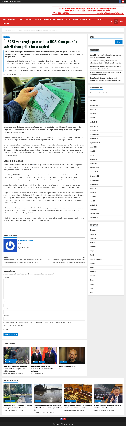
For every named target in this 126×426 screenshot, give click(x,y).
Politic (91, 19)
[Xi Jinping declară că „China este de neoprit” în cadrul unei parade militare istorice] (108, 393)
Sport (91, 288)
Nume (6, 302)
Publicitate (6, 24)
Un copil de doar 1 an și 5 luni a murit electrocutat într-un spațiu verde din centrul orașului (105, 56)
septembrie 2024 (95, 143)
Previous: (24, 259)
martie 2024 (93, 163)
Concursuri (93, 230)
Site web (6, 316)
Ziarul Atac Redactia (10, 373)
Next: (64, 259)
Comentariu (8, 277)
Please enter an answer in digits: (14, 325)
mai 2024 (92, 155)
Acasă (4, 19)
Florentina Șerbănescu (11, 74)
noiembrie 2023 (94, 180)
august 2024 (93, 147)
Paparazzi (83, 19)
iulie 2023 (93, 193)
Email (6, 309)
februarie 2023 (94, 213)
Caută (92, 37)
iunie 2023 (93, 197)
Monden (75, 19)
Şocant (92, 284)
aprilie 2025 (93, 122)
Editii (20, 19)
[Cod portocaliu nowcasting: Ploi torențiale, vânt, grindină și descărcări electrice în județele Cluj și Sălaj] (48, 393)
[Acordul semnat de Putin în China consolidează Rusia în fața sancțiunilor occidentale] (44, 355)
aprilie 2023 (93, 205)
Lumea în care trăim (10, 362)
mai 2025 (92, 118)
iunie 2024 (93, 151)
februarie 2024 (94, 168)
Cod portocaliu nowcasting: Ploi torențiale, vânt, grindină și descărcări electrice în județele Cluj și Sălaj (105, 62)
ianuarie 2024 (94, 172)
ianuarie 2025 (94, 126)
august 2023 (93, 188)
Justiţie (68, 19)
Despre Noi (11, 19)
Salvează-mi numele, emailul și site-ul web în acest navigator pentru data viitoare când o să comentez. (38, 322)
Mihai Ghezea (63, 369)
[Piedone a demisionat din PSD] (72, 355)
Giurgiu (92, 251)
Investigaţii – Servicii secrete (53, 19)
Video (91, 292)
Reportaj (92, 276)
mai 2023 (92, 201)
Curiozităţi (93, 234)
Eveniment (38, 19)
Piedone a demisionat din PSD (67, 366)
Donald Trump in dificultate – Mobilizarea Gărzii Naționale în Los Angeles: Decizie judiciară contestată (15, 368)
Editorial (29, 19)
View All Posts (24, 247)
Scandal (99, 19)
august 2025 (93, 109)
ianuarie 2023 (94, 217)
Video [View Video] (118, 21)
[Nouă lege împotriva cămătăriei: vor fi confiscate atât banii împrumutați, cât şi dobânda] (78, 393)
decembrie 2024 (94, 130)
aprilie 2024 (93, 159)
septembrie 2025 (95, 105)
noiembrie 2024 (94, 134)
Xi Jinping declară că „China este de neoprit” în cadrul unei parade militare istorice (105, 73)
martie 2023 (93, 209)
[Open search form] (112, 21)
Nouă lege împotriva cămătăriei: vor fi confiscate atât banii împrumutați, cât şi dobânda (105, 67)
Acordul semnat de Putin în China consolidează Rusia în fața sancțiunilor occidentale (42, 368)
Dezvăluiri (93, 238)
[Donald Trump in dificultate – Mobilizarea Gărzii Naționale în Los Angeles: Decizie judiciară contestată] (16, 355)
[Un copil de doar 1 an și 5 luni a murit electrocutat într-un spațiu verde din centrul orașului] (18, 393)
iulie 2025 (93, 114)
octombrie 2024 (94, 138)
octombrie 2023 (94, 184)
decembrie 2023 (94, 176)
